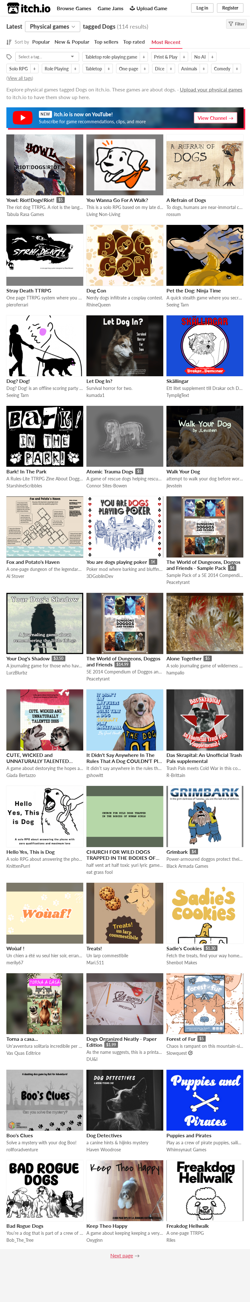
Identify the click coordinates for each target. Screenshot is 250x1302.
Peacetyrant (178, 582)
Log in (202, 8)
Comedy (222, 68)
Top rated (134, 42)
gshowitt (94, 775)
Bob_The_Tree (19, 1240)
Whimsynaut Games (186, 1149)
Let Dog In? (99, 381)
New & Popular (72, 42)
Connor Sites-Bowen (106, 485)
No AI (200, 57)
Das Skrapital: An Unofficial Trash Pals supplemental (204, 758)
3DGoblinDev (99, 576)
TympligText (177, 395)
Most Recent (165, 42)
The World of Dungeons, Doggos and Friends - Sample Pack (203, 565)
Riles (170, 1240)
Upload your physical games (211, 89)
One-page (128, 68)
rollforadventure (22, 1149)
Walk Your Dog (183, 471)
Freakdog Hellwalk (187, 1226)
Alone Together (184, 658)
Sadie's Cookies (184, 948)
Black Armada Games (187, 866)
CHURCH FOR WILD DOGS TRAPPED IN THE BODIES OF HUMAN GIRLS (121, 858)
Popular (41, 42)
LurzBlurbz (16, 672)
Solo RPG (18, 68)
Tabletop (93, 68)
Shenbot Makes (181, 962)
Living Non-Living (103, 214)
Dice (159, 68)
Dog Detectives (104, 1135)
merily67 (14, 962)
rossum (173, 214)
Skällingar (177, 381)
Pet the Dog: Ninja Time (193, 290)
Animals (189, 68)
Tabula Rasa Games (25, 214)
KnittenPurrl (18, 866)
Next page (121, 1255)
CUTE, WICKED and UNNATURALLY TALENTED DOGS (37, 761)
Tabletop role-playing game (111, 57)
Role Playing (57, 68)
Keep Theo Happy (106, 1226)
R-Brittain (175, 775)
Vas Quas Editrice (23, 1053)
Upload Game (148, 8)
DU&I (92, 1059)
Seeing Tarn (177, 304)
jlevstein (174, 485)
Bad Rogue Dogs (24, 1226)
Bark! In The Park (26, 471)
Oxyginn (94, 1240)
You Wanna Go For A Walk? (117, 200)
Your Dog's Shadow (28, 658)
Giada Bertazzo (21, 775)
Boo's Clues (19, 1135)
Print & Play (165, 57)
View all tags (20, 78)
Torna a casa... (22, 1039)
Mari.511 (95, 962)
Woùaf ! (15, 948)
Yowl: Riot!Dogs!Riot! (30, 200)
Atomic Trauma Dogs (109, 471)
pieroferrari (17, 304)
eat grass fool (99, 872)
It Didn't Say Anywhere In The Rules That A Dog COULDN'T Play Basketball (124, 761)
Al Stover (15, 576)
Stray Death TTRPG (28, 290)
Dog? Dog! (18, 381)
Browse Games (74, 8)
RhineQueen (98, 304)
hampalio (175, 672)
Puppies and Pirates (188, 1135)
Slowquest (176, 1053)
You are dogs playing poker (116, 562)
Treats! (94, 948)
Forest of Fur (180, 1039)
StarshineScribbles (24, 485)
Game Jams (110, 8)
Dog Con (96, 290)
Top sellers (106, 42)
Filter (236, 23)
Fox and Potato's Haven (33, 562)
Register (230, 8)
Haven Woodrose (103, 1149)
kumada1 (95, 395)
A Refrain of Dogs (186, 200)
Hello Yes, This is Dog (30, 852)
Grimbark (177, 852)
